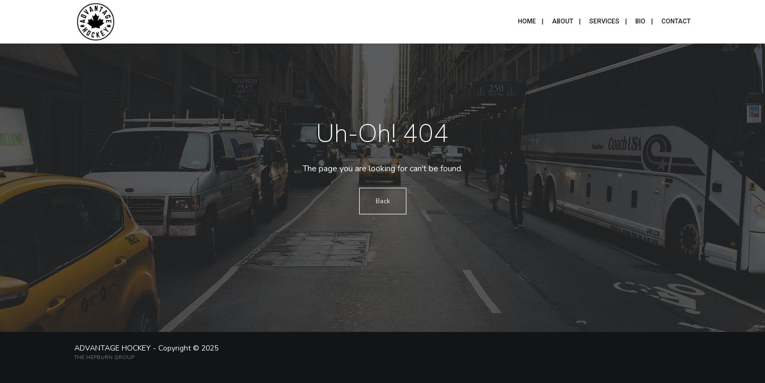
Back (383, 201)
